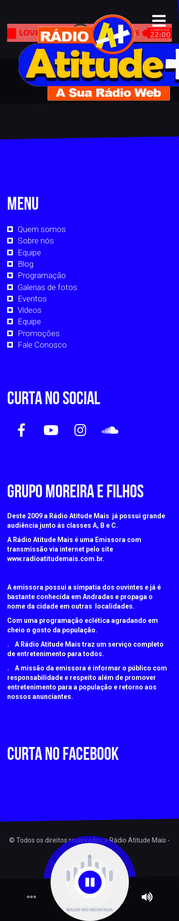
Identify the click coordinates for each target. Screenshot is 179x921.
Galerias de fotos (47, 287)
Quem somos (42, 229)
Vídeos (30, 310)
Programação (42, 275)
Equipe (29, 252)
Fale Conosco (42, 344)
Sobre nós (36, 240)
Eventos (32, 298)
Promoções (39, 333)
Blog (25, 264)
